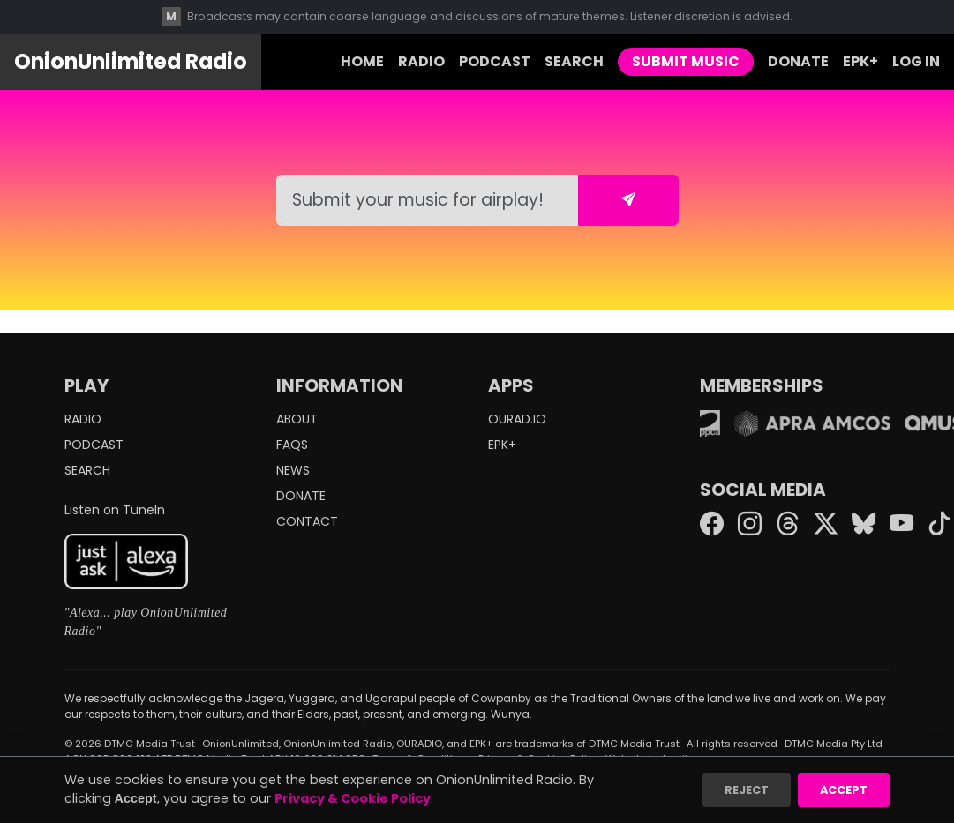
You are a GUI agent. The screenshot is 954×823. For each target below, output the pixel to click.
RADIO (421, 61)
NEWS (293, 470)
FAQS (292, 444)
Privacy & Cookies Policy (538, 759)
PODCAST (494, 61)
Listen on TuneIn (114, 510)
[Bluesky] (863, 525)
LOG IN (916, 61)
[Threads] (788, 525)
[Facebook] (712, 525)
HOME (362, 61)
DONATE (798, 61)
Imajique (685, 759)
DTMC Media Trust (149, 744)
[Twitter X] (826, 525)
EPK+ (860, 61)
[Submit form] (628, 200)
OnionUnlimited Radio (130, 61)
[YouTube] (901, 525)
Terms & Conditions (421, 759)
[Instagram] (750, 525)
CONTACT (307, 521)
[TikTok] (939, 525)
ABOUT (297, 419)
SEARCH (574, 61)
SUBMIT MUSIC (686, 61)
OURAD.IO (517, 419)
